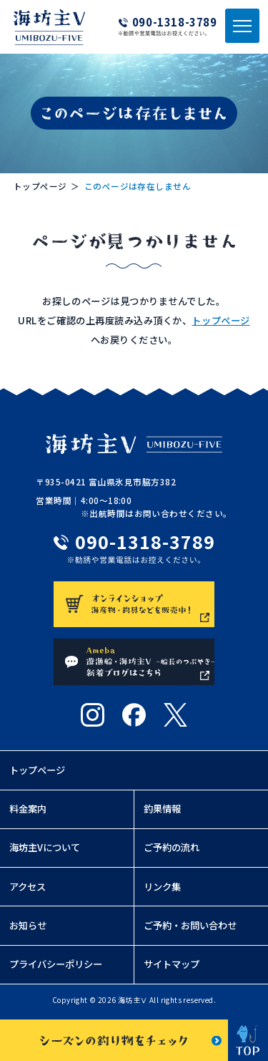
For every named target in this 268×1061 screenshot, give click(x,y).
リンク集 (162, 890)
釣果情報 (162, 812)
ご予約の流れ (171, 851)
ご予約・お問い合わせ (190, 929)
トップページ (40, 186)
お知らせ (27, 929)
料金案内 (27, 812)
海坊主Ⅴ (133, 1003)
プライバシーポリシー (55, 967)
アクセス (27, 890)
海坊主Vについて (44, 851)
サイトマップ (171, 967)
